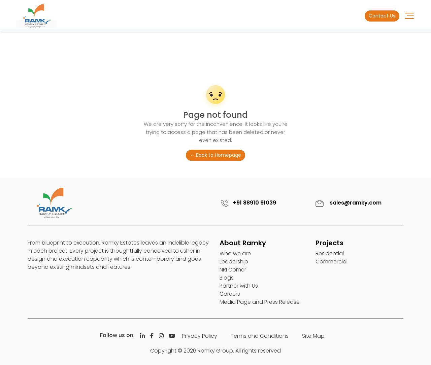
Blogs (227, 278)
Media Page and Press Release (260, 302)
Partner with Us (239, 286)
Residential (330, 253)
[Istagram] (161, 336)
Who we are (235, 253)
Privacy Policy (199, 336)
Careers (230, 294)
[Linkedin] (142, 336)
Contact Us (382, 15)
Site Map (313, 336)
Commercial (331, 261)
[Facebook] (152, 336)
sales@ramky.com (347, 203)
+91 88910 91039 (247, 203)
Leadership (234, 261)
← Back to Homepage (215, 155)
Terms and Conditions (260, 336)
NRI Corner (233, 269)
